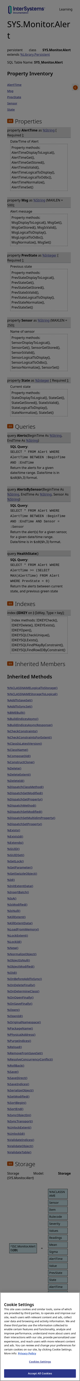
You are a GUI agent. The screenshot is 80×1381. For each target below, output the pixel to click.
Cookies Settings (40, 1365)
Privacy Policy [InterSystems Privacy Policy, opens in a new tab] (27, 1357)
